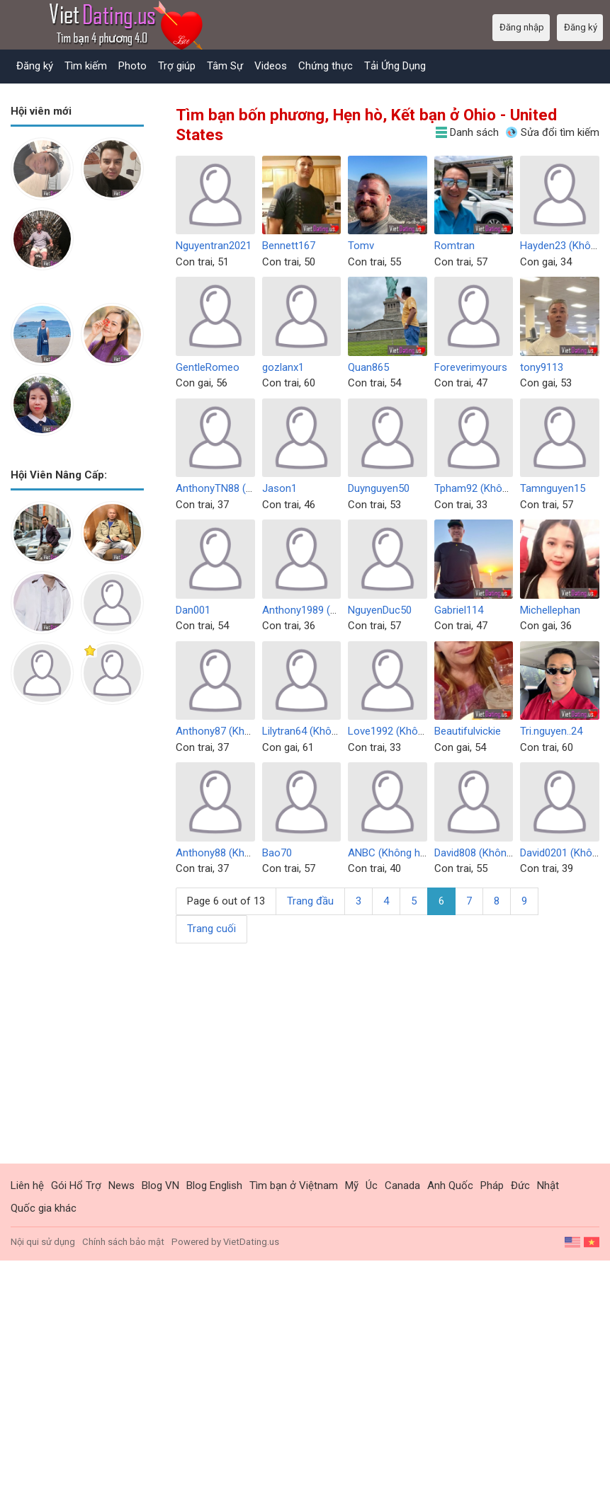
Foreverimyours (470, 367)
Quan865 (368, 367)
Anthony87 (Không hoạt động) (246, 731)
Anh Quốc (450, 1185)
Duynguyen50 (379, 488)
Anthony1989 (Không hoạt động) (338, 610)
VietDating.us (251, 1241)
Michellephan (550, 610)
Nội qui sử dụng (43, 1241)
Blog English (214, 1185)
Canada (402, 1185)
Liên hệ (27, 1185)
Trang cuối (211, 928)
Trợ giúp (177, 65)
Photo (132, 65)
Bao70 (277, 852)
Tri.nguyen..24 (551, 731)
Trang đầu (310, 901)
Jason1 (279, 488)
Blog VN (160, 1185)
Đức (520, 1185)
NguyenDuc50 (380, 610)
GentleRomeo (207, 367)
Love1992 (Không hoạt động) (416, 731)
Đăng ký (34, 65)
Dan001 (193, 610)
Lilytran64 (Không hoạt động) (329, 731)
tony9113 (541, 367)
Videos (270, 65)
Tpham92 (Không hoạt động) (501, 488)
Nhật (548, 1185)
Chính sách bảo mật (123, 1241)
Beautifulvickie (467, 731)
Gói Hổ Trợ (76, 1185)
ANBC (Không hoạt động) (407, 852)
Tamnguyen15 (552, 488)
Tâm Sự (225, 65)
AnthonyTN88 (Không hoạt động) (253, 488)
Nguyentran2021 (214, 245)
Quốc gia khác (44, 1208)
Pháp (492, 1185)
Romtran (454, 245)
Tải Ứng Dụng (395, 65)
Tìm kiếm (85, 65)
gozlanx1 (283, 367)
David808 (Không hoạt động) (500, 852)
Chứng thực (325, 65)
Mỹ (351, 1185)
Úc (372, 1185)
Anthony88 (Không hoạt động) (246, 852)
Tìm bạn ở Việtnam (293, 1185)
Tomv (361, 245)
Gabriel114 (458, 610)
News (121, 1185)
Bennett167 (288, 245)
